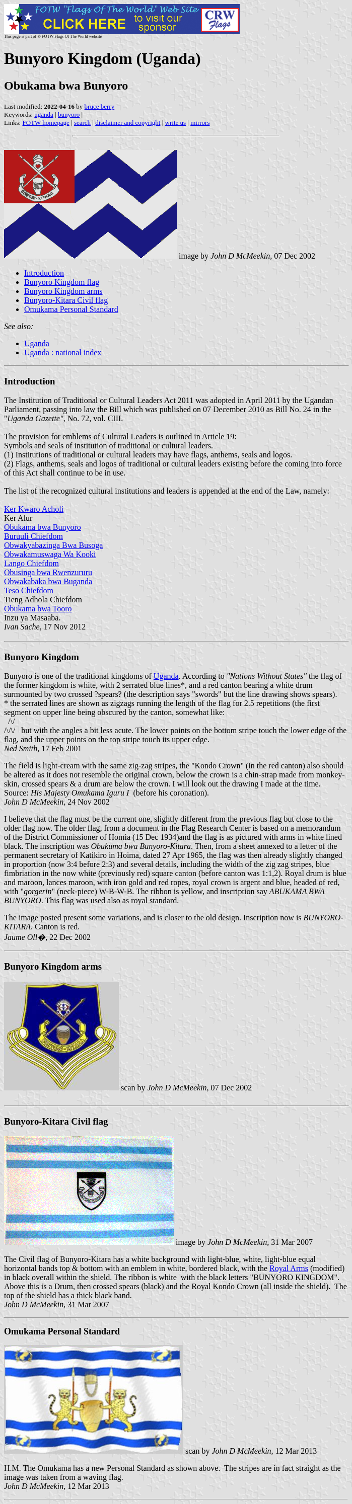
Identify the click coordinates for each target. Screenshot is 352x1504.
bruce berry (100, 106)
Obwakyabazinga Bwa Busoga (53, 545)
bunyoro (69, 114)
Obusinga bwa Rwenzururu (48, 572)
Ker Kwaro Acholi (33, 509)
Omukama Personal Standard (71, 309)
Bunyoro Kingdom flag (61, 282)
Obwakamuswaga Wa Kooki (50, 554)
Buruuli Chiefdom (33, 536)
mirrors (199, 122)
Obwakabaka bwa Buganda (48, 581)
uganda (43, 114)
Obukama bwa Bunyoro (42, 527)
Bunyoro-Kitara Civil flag (66, 300)
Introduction (44, 273)
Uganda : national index (62, 352)
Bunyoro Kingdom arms (63, 291)
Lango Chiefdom (31, 563)
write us (175, 122)
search (82, 122)
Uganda (36, 343)
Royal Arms (288, 1268)
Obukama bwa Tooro (38, 608)
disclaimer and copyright (127, 122)
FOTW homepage (45, 122)
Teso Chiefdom (28, 590)
